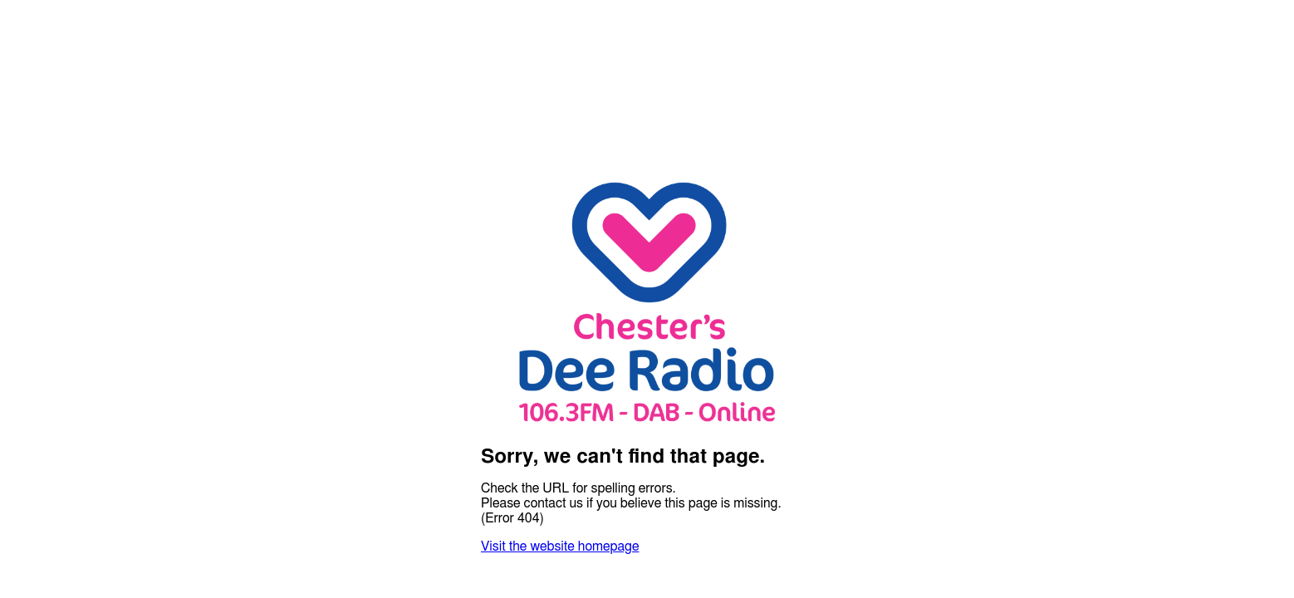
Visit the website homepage (560, 546)
